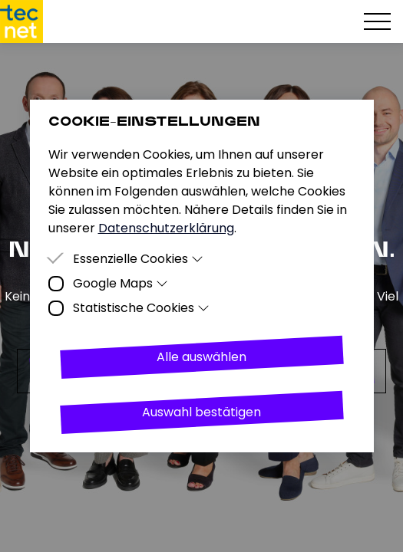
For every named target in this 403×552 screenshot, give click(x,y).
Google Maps (121, 283)
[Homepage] (21, 21)
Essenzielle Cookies (138, 259)
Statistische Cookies (141, 308)
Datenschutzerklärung (166, 228)
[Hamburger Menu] (377, 21)
